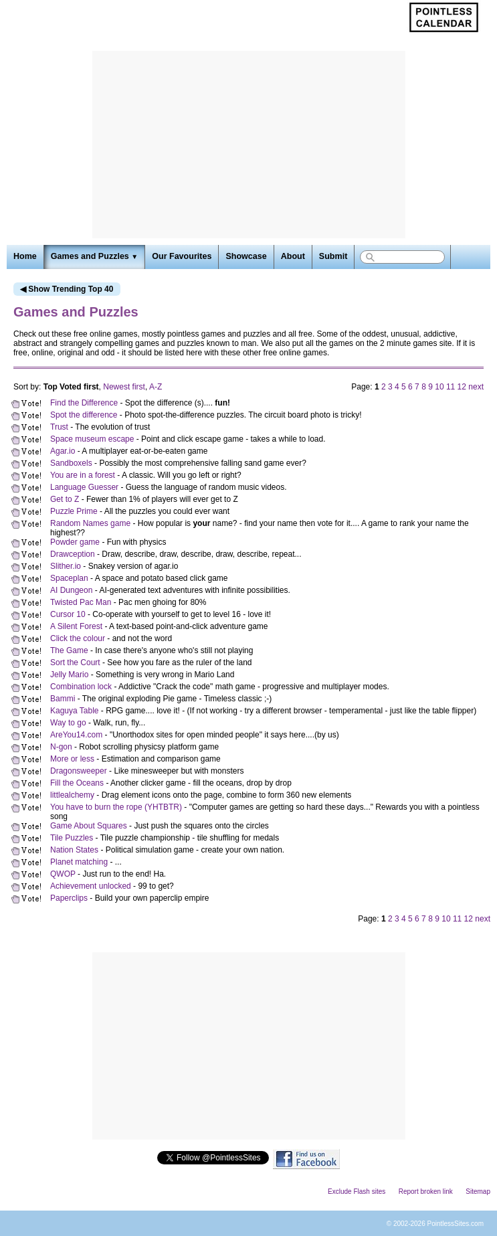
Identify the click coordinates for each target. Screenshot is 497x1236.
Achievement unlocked (90, 886)
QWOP (63, 874)
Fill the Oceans (77, 783)
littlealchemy (72, 795)
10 (439, 386)
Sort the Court (75, 662)
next (476, 386)
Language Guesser (84, 487)
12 (462, 386)
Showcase (245, 256)
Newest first (124, 386)
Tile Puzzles (71, 838)
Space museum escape (92, 439)
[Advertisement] (248, 144)
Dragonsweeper (78, 771)
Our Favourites (181, 256)
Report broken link (426, 1191)
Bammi (62, 698)
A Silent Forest (76, 626)
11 (450, 386)
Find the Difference (84, 403)
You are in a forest (82, 475)
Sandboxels (71, 463)
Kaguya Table (74, 710)
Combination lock (81, 686)
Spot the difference (84, 415)
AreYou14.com (76, 734)
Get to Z (64, 499)
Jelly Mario (69, 674)
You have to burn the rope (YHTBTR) (116, 807)
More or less (72, 759)
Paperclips (69, 898)
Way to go (68, 722)
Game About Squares (88, 825)
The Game (69, 650)
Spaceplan (69, 578)
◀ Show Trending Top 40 (66, 289)
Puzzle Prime (74, 511)
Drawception (72, 554)
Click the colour (77, 638)
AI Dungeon (71, 590)
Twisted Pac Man (80, 602)
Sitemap (478, 1191)
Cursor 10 (68, 614)
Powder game (75, 542)
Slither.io (65, 566)
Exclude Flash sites (356, 1191)
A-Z (155, 386)
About (293, 256)
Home (25, 256)
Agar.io (62, 451)
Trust (59, 427)
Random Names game (90, 523)
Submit (333, 256)
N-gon (61, 747)
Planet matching (79, 862)
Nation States (74, 850)
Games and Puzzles (94, 256)
